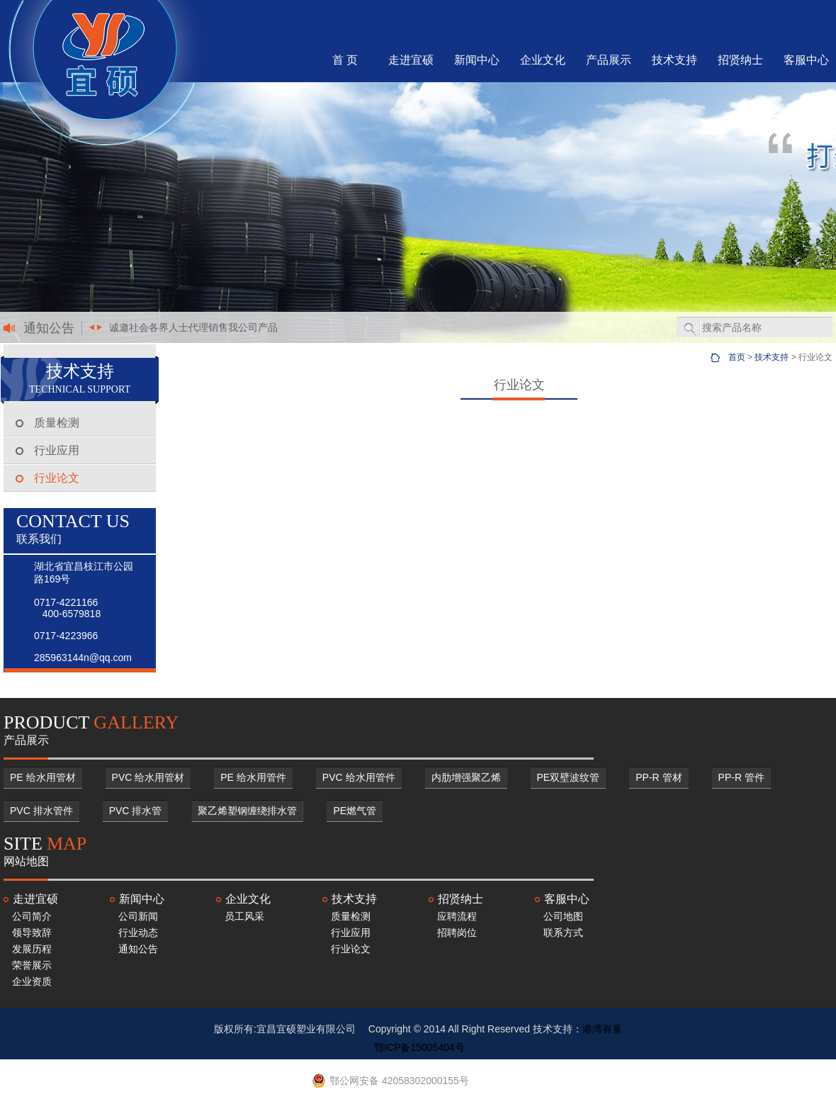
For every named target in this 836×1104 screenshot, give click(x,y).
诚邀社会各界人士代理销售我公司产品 (193, 327)
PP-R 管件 (741, 777)
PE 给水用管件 (253, 777)
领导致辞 (32, 932)
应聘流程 (457, 916)
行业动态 (138, 932)
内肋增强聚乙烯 (466, 777)
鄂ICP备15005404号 (419, 1047)
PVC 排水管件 (41, 810)
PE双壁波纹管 (568, 777)
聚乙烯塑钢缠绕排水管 (247, 810)
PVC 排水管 (135, 810)
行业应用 (56, 450)
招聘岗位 (457, 932)
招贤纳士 (740, 60)
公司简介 (32, 916)
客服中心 (806, 60)
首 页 (345, 60)
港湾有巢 (602, 1029)
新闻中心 (476, 60)
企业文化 (542, 60)
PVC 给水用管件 (358, 777)
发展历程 (32, 948)
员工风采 (244, 916)
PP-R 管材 (659, 777)
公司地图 (563, 916)
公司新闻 (138, 916)
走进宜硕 (411, 60)
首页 (736, 357)
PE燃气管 (354, 810)
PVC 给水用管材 (148, 777)
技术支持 (674, 60)
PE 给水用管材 (43, 777)
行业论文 (56, 478)
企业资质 (32, 981)
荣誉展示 (32, 965)
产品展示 (608, 60)
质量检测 (56, 423)
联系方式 (563, 932)
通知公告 (138, 948)
